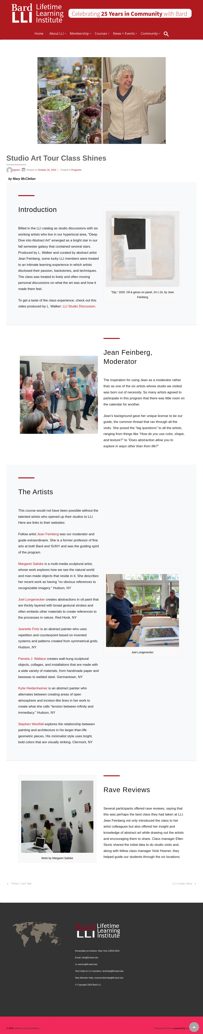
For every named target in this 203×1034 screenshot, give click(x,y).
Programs (76, 170)
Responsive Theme (164, 1028)
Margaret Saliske (31, 564)
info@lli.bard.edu (90, 957)
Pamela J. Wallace (32, 659)
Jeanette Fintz (28, 629)
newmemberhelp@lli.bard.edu (108, 978)
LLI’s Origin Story (182, 883)
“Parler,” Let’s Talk (21, 883)
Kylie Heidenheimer (32, 688)
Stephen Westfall (31, 724)
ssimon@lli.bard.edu (88, 964)
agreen (13, 170)
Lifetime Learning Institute (26, 1028)
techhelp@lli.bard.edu (113, 971)
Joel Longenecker (31, 599)
